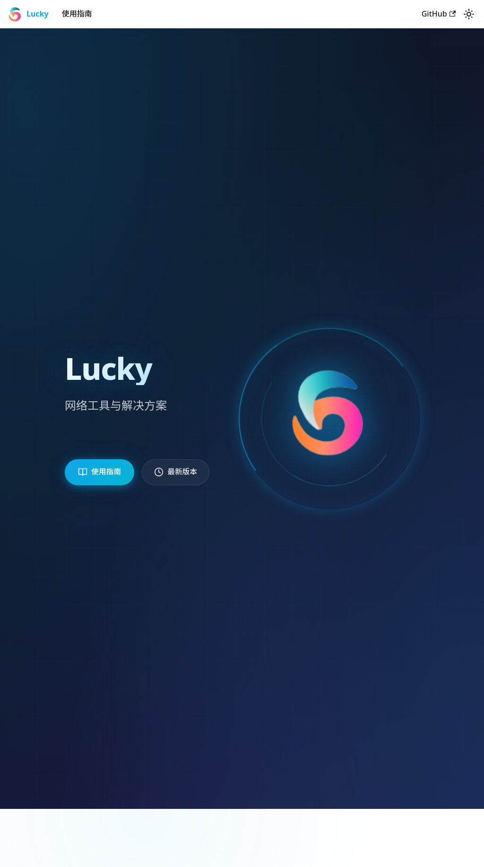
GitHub (439, 14)
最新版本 (183, 472)
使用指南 (77, 14)
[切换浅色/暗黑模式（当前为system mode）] (468, 14)
